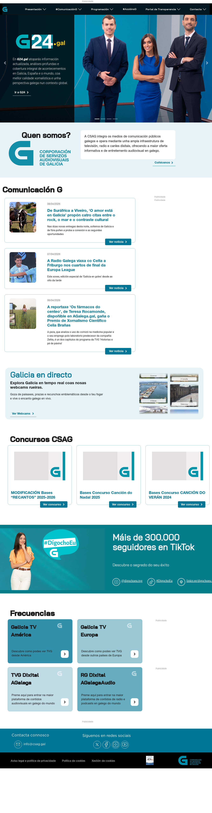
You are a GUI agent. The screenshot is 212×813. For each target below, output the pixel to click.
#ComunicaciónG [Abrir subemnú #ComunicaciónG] (69, 8)
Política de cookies (73, 760)
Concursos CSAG (41, 439)
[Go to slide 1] (97, 119)
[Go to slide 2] (103, 119)
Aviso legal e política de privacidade (33, 760)
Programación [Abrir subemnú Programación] (102, 8)
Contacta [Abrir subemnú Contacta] (198, 8)
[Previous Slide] (5, 63)
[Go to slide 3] (109, 119)
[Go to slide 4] (115, 119)
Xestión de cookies (103, 760)
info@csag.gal (34, 744)
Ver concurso (52, 504)
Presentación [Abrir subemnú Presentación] (35, 8)
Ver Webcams (21, 413)
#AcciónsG (129, 8)
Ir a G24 (20, 92)
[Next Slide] (207, 63)
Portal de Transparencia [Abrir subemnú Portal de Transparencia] (163, 8)
